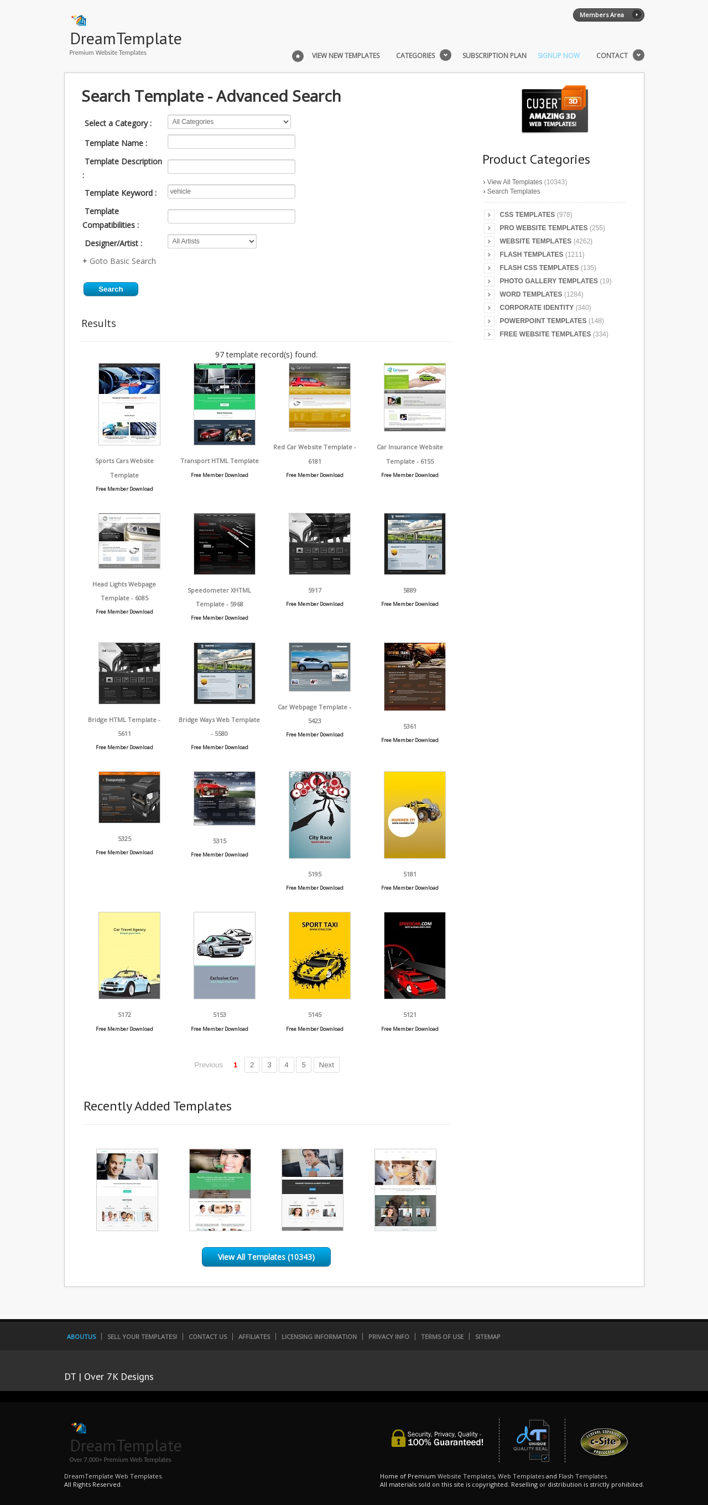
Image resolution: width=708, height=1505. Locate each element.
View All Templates (515, 182)
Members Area (602, 15)
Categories (415, 55)
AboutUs (81, 1336)
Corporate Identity (537, 308)
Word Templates (531, 294)
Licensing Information (319, 1336)
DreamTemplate (126, 38)
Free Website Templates (545, 334)
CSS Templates (527, 215)
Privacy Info (388, 1336)
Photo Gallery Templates (549, 281)
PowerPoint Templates (543, 321)
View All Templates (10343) (266, 1257)
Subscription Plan (494, 55)
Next (326, 1065)
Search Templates (513, 191)
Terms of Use (442, 1336)
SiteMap (488, 1336)
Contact (612, 55)
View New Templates (345, 55)
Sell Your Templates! (142, 1336)
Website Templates (536, 241)
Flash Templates (532, 254)
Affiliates (254, 1336)
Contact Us (208, 1336)
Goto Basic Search (123, 261)
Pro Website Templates (544, 228)
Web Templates (521, 1476)
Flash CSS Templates (539, 268)
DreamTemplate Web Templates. (113, 1476)
